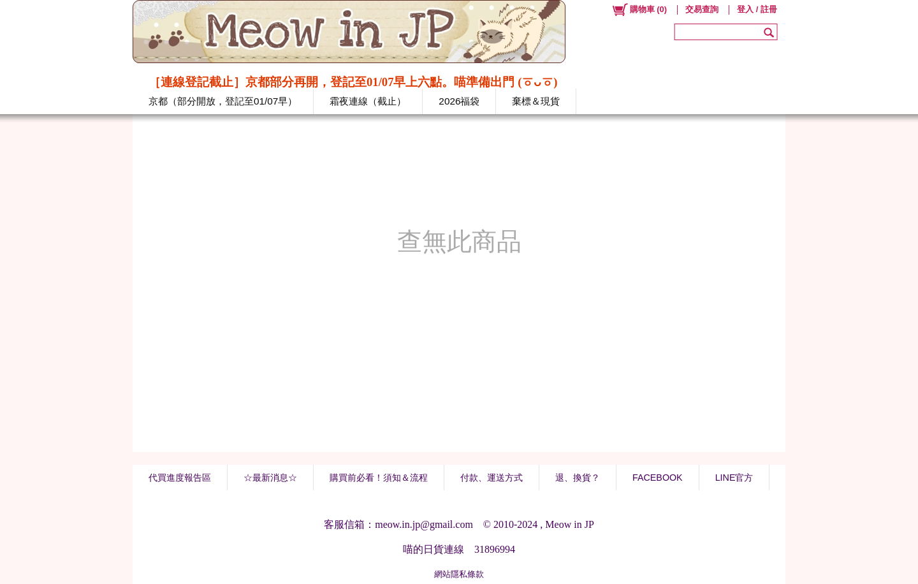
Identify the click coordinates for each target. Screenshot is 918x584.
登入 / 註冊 (757, 9)
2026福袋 (459, 101)
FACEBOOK (657, 477)
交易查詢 (701, 9)
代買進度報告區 (180, 477)
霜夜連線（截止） (368, 101)
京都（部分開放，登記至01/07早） (223, 101)
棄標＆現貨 (536, 101)
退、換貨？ (577, 477)
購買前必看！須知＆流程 (379, 477)
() (639, 9)
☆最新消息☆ (270, 477)
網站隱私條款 (459, 574)
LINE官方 (734, 477)
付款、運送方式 (491, 477)
